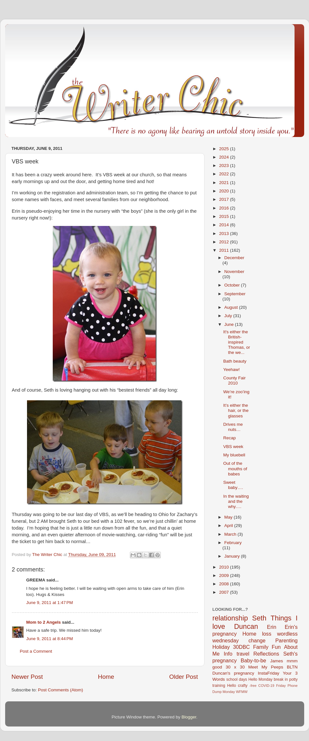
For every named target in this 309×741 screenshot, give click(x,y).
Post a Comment (36, 651)
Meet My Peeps (265, 667)
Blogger (189, 717)
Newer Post (27, 676)
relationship (230, 618)
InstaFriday (268, 673)
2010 (224, 567)
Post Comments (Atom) (60, 689)
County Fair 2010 (234, 380)
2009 (224, 575)
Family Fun (267, 647)
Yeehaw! (231, 369)
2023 (224, 165)
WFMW (242, 692)
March (231, 534)
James (276, 660)
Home (106, 676)
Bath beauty (234, 361)
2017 (224, 199)
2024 (224, 157)
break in (281, 679)
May (229, 517)
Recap (229, 437)
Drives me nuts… (233, 427)
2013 (224, 233)
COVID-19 (266, 685)
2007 (224, 592)
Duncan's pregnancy (233, 673)
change (257, 640)
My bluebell (234, 455)
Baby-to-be (253, 660)
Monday (229, 692)
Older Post (183, 676)
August (231, 307)
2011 (224, 250)
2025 (224, 148)
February (233, 542)
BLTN (292, 667)
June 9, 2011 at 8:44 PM (49, 638)
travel (243, 654)
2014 (224, 224)
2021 (224, 182)
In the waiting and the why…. (236, 501)
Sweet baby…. (233, 485)
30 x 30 (235, 667)
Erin (271, 627)
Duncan (246, 626)
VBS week (233, 446)
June (229, 324)
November (234, 271)
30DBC (241, 647)
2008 (224, 583)
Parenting (286, 640)
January (232, 556)
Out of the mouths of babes (235, 468)
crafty (243, 685)
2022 (224, 173)
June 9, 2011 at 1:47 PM (49, 602)
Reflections (266, 654)
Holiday (221, 647)
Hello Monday (260, 679)
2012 (224, 241)
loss (266, 634)
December (234, 257)
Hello (231, 685)
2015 (224, 216)
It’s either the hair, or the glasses (236, 410)
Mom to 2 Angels (43, 622)
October (232, 285)
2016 (224, 208)
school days (236, 679)
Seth (259, 618)
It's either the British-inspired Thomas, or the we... (236, 342)
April (229, 525)
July (228, 315)
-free (253, 685)
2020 (224, 191)
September (235, 293)
